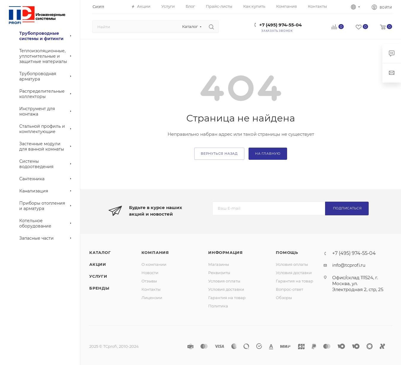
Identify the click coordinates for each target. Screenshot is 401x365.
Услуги (98, 276)
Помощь (287, 252)
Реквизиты (219, 272)
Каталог (100, 252)
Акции (97, 264)
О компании (153, 264)
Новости (149, 272)
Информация (225, 252)
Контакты (150, 289)
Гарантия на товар (227, 297)
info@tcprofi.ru (348, 265)
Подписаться (347, 208)
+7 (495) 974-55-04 (280, 25)
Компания (155, 252)
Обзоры (284, 297)
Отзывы (149, 281)
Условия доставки (226, 289)
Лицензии (151, 297)
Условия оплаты (224, 281)
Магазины (218, 264)
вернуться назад (219, 153)
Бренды (99, 288)
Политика (218, 306)
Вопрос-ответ (289, 289)
